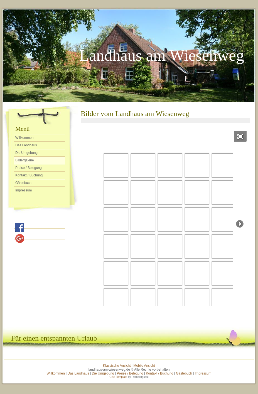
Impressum (23, 190)
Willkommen (24, 138)
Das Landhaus (26, 145)
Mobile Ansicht (144, 366)
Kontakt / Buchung (29, 175)
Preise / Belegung (28, 168)
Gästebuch (23, 183)
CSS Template (118, 376)
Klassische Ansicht (117, 366)
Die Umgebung (26, 153)
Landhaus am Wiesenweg (161, 55)
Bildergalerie (24, 160)
